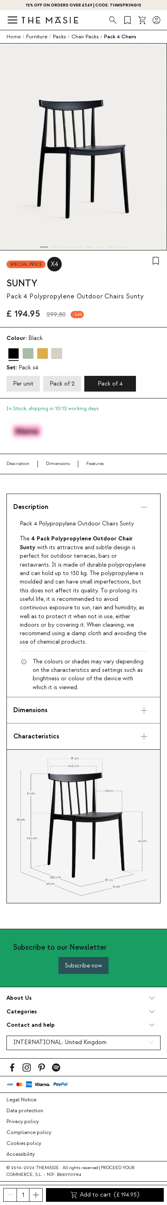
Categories (21, 1011)
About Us (18, 998)
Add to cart (105, 1195)
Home (13, 36)
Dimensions (58, 464)
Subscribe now (83, 965)
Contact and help (30, 1025)
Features (95, 464)
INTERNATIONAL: (59, 1042)
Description (17, 464)
